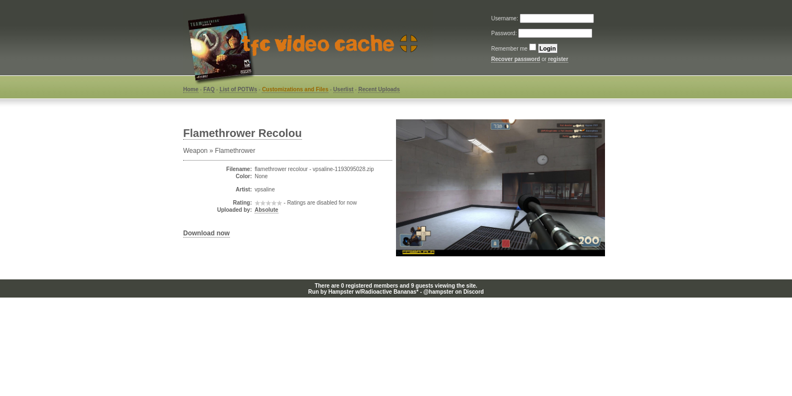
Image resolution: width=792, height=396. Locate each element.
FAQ (209, 89)
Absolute (266, 210)
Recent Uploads (379, 89)
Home (191, 89)
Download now (206, 233)
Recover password (515, 59)
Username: (505, 18)
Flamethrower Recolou (242, 133)
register (558, 59)
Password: (504, 33)
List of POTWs (238, 89)
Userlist (343, 89)
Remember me (509, 49)
